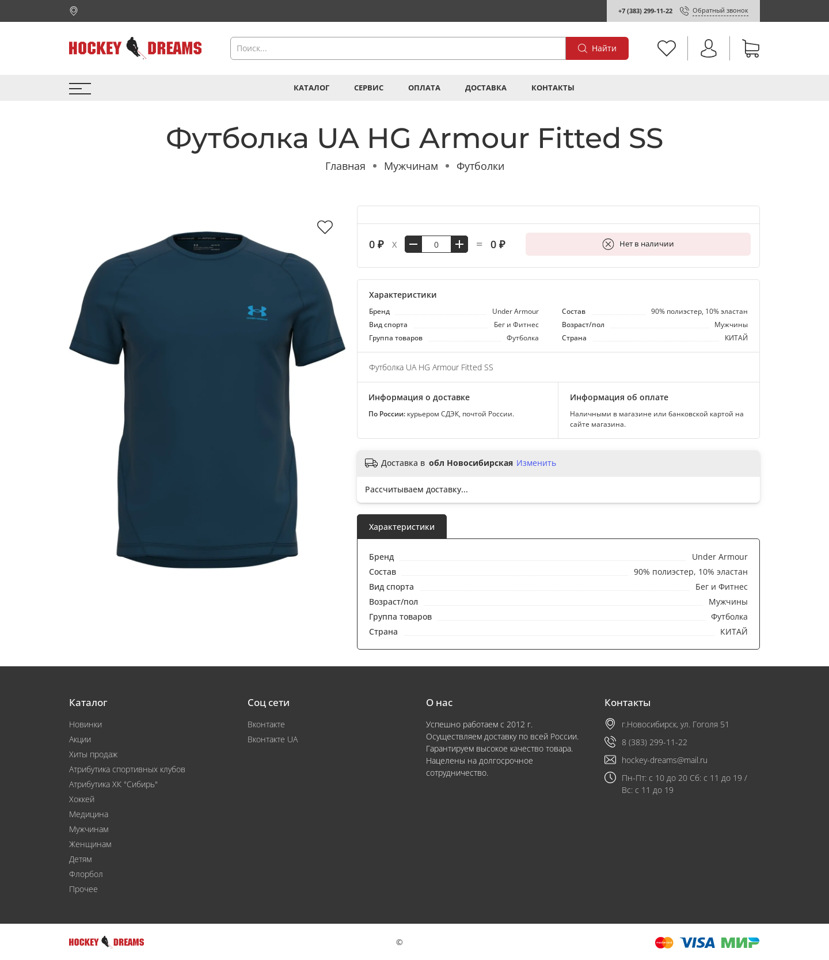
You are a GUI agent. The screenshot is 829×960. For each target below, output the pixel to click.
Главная (345, 166)
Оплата (424, 88)
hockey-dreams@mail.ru (665, 759)
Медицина (88, 814)
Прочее (83, 888)
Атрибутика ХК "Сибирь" (113, 784)
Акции (80, 739)
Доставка (486, 88)
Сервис (368, 88)
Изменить (536, 463)
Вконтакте (266, 724)
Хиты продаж (93, 754)
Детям (80, 858)
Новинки (85, 724)
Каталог (311, 88)
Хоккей (81, 799)
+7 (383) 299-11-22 (645, 10)
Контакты (553, 88)
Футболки (480, 166)
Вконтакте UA (273, 739)
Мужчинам (411, 166)
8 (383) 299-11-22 (654, 742)
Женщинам (90, 843)
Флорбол (86, 873)
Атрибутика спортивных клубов (127, 769)
